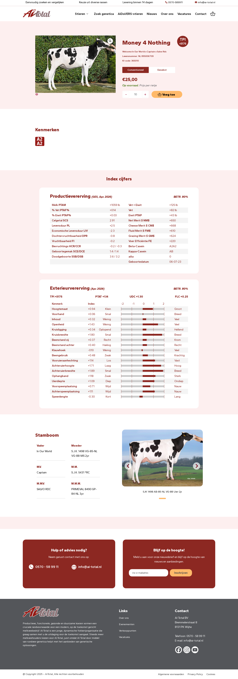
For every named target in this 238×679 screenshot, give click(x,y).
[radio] (135, 70)
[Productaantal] (135, 94)
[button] (110, 41)
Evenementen (126, 624)
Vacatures (124, 637)
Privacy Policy (195, 674)
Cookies (210, 674)
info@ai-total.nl (206, 2)
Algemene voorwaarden (171, 674)
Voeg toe (168, 94)
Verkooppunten (127, 630)
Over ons (124, 617)
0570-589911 (175, 2)
